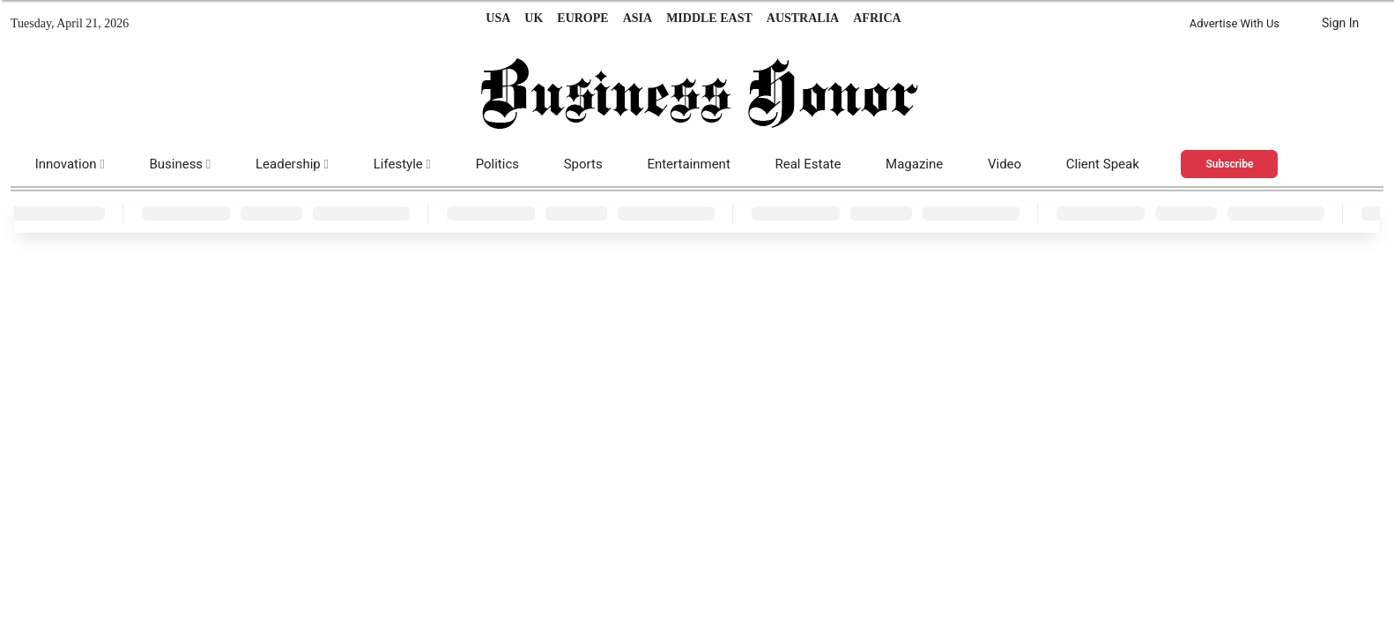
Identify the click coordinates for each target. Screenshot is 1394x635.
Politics (497, 164)
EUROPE (582, 18)
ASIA (637, 18)
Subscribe (1230, 164)
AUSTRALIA (803, 18)
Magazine (914, 164)
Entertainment (688, 164)
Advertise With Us (1234, 23)
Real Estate (808, 164)
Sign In (1340, 23)
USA (498, 18)
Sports (583, 164)
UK (533, 18)
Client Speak (1102, 164)
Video (1004, 164)
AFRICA (877, 18)
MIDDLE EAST (709, 18)
